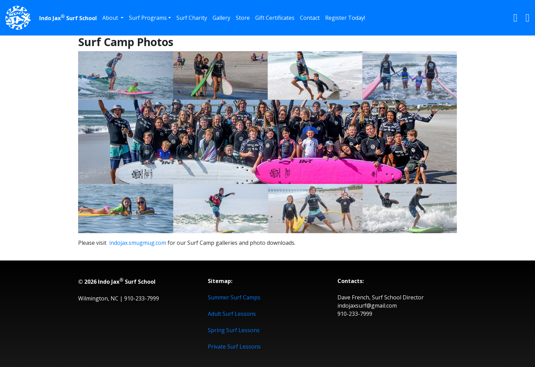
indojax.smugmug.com (137, 242)
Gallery (221, 18)
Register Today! (345, 18)
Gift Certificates (274, 18)
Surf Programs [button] (148, 18)
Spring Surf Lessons (234, 330)
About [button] (110, 18)
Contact (310, 18)
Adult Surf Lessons (232, 313)
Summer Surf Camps (234, 297)
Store (243, 18)
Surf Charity (191, 18)
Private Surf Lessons (234, 346)
